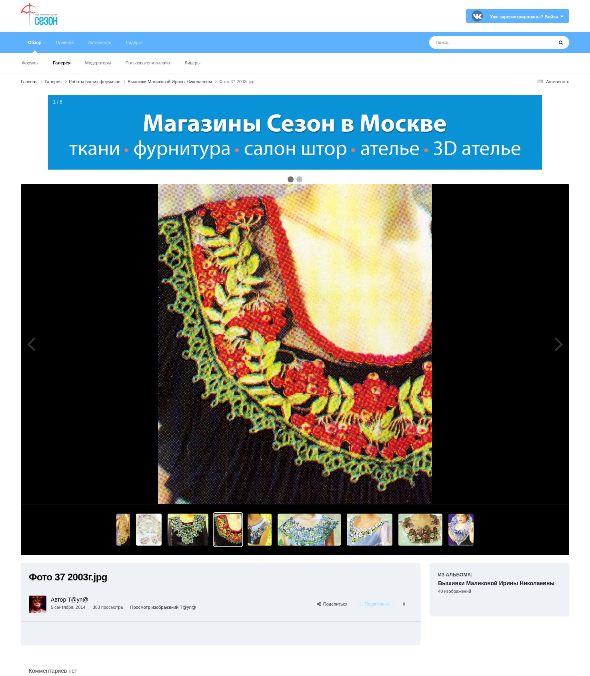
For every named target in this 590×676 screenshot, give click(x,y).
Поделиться (332, 604)
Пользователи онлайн (147, 62)
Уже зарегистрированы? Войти (527, 16)
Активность (99, 42)
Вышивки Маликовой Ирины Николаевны (496, 583)
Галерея (61, 62)
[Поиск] (476, 42)
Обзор (35, 46)
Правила (65, 42)
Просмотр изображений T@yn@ (163, 607)
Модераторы (98, 62)
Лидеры (192, 62)
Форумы (30, 62)
